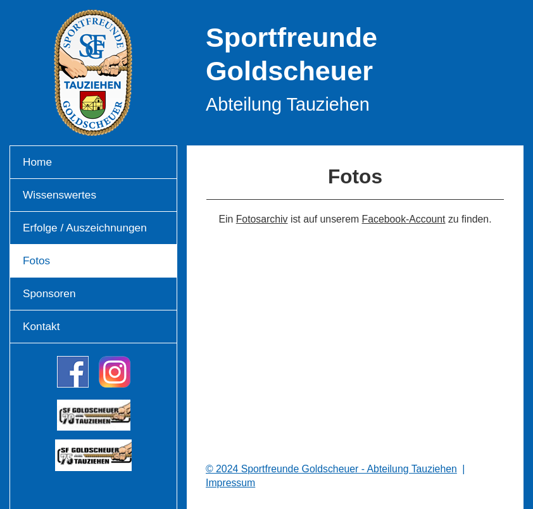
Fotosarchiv (262, 219)
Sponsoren (49, 293)
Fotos (36, 260)
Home (37, 162)
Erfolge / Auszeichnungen (85, 227)
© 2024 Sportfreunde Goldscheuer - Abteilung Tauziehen (331, 468)
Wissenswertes (59, 194)
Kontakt (41, 326)
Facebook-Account (404, 219)
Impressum (230, 482)
